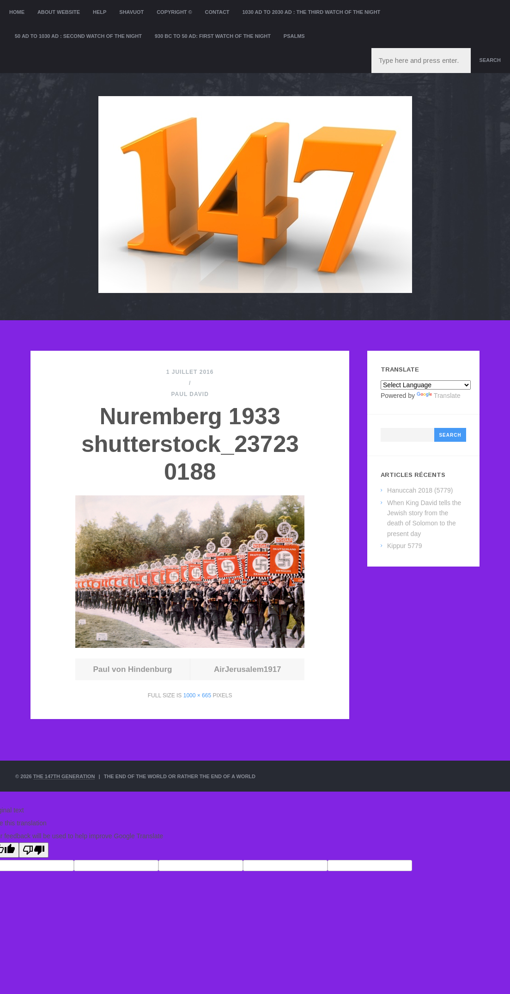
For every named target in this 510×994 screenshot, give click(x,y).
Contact (217, 12)
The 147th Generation (64, 776)
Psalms (294, 36)
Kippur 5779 (404, 545)
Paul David (189, 394)
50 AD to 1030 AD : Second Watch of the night (78, 36)
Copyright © (174, 12)
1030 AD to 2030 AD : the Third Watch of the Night (311, 12)
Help (99, 12)
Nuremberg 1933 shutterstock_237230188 (190, 444)
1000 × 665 (197, 695)
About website (58, 12)
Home (16, 12)
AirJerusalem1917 (247, 669)
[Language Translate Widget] (426, 385)
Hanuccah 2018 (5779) (420, 490)
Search (490, 60)
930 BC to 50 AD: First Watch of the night (213, 36)
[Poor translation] (34, 850)
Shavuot (131, 12)
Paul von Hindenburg (132, 669)
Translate (439, 395)
